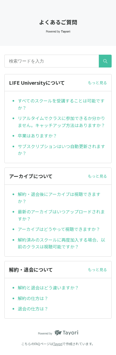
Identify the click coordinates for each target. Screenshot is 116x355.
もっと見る (97, 82)
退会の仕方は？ (33, 308)
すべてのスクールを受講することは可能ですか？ (61, 104)
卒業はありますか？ (37, 135)
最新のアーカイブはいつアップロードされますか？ (61, 215)
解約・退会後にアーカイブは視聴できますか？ (59, 197)
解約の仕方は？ (33, 298)
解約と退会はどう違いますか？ (48, 287)
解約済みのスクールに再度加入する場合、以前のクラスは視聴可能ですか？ (61, 243)
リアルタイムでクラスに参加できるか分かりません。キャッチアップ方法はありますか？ (61, 121)
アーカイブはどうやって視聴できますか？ (59, 229)
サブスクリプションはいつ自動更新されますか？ (61, 150)
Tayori (58, 343)
